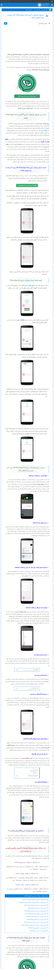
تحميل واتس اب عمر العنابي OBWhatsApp (36, 963)
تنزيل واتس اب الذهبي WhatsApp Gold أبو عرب (35, 958)
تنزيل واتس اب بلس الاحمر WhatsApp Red (36, 960)
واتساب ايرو (41, 158)
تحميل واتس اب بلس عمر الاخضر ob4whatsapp (35, 955)
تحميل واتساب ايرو (30, 301)
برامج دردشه (37, 9)
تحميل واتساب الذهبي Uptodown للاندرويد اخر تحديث (34, 943)
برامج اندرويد (44, 9)
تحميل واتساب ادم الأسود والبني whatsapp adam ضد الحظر (32, 946)
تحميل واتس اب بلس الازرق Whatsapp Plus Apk (35, 949)
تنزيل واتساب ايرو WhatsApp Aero (26, 201)
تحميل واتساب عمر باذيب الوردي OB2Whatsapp (35, 966)
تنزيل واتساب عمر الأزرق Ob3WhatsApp (37, 952)
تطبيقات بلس (29, 9)
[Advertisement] (27, 40)
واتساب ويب (29, 139)
